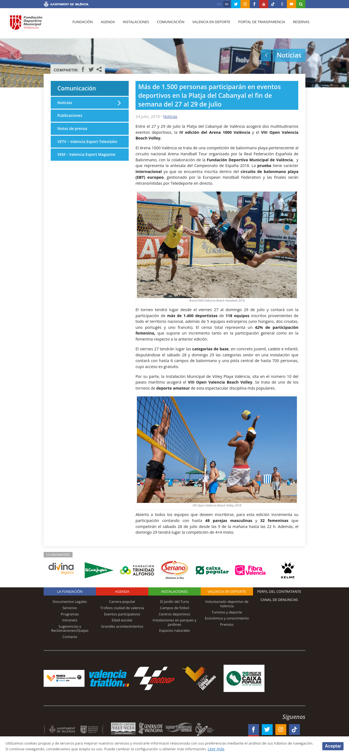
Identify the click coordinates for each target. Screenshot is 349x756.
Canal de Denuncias (279, 599)
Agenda (107, 24)
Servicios (69, 607)
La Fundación (70, 591)
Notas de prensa (73, 130)
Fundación (82, 24)
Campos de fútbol (174, 607)
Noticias (170, 116)
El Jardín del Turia (174, 601)
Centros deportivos (174, 613)
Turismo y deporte (227, 611)
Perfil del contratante (279, 591)
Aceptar (333, 745)
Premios (227, 624)
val (219, 4)
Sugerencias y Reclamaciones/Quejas (70, 628)
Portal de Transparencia (258, 24)
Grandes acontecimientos (122, 626)
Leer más (252, 748)
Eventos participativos (122, 613)
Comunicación (168, 24)
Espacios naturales (174, 630)
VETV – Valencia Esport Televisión (79, 146)
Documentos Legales (70, 601)
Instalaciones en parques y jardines (175, 622)
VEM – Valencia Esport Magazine (88, 162)
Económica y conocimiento (227, 618)
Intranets (69, 620)
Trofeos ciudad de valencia (122, 607)
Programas (70, 613)
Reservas (297, 24)
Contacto (69, 636)
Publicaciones (70, 116)
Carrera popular (122, 601)
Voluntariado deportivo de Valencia (227, 603)
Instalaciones (134, 24)
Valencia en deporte (208, 24)
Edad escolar (122, 620)
